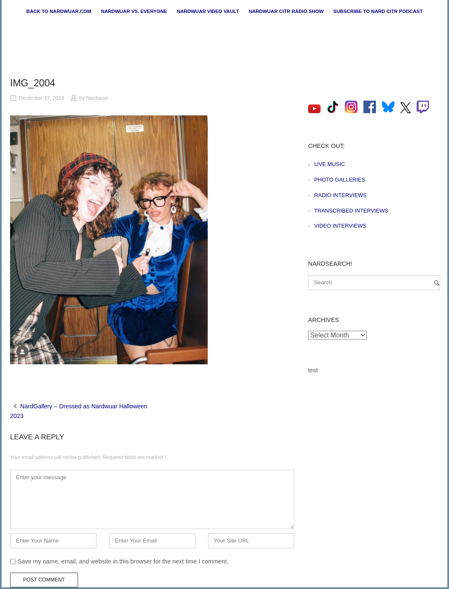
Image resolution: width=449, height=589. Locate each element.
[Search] (436, 283)
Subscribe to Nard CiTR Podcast (378, 11)
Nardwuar (97, 98)
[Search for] (374, 282)
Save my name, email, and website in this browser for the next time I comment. (123, 561)
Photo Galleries (339, 179)
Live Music (329, 164)
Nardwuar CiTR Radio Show (286, 11)
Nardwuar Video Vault (208, 11)
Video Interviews (340, 226)
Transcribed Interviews (351, 211)
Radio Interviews (340, 195)
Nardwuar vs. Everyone (134, 11)
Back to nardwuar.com (58, 11)
